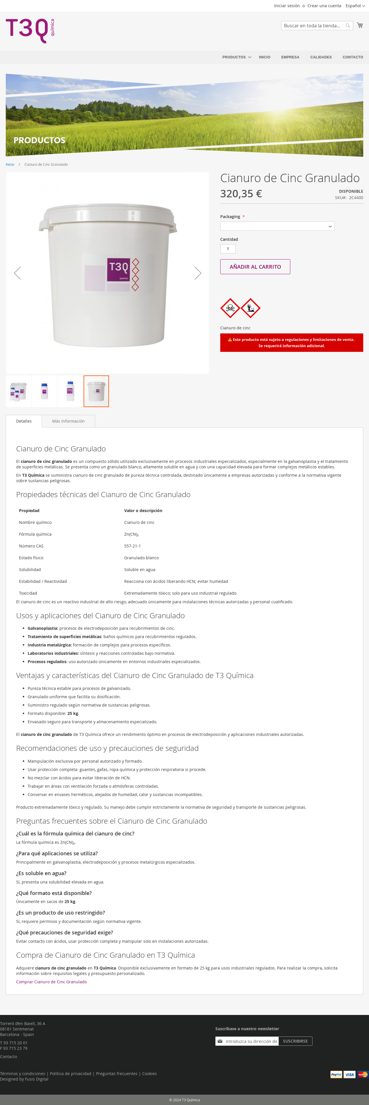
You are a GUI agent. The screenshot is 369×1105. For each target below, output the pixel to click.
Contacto (8, 1056)
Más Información (68, 421)
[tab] (24, 421)
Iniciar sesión (287, 5)
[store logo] (30, 31)
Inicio (10, 164)
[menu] (293, 57)
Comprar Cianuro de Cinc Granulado (51, 981)
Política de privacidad (70, 1073)
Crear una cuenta (324, 5)
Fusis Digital (36, 1079)
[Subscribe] (295, 1041)
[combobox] (317, 25)
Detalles (24, 421)
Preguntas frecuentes (117, 1073)
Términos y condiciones (22, 1073)
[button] (355, 6)
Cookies (149, 1073)
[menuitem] (235, 57)
